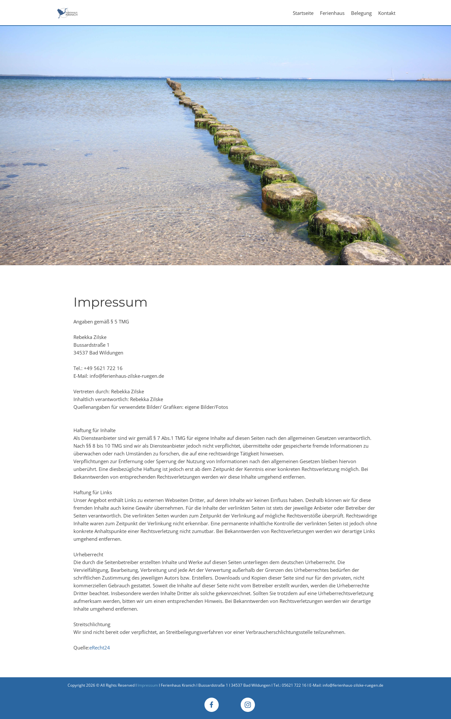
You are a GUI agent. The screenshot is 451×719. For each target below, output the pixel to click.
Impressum (148, 685)
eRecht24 (99, 647)
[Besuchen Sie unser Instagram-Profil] (248, 705)
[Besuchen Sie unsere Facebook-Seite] (211, 705)
